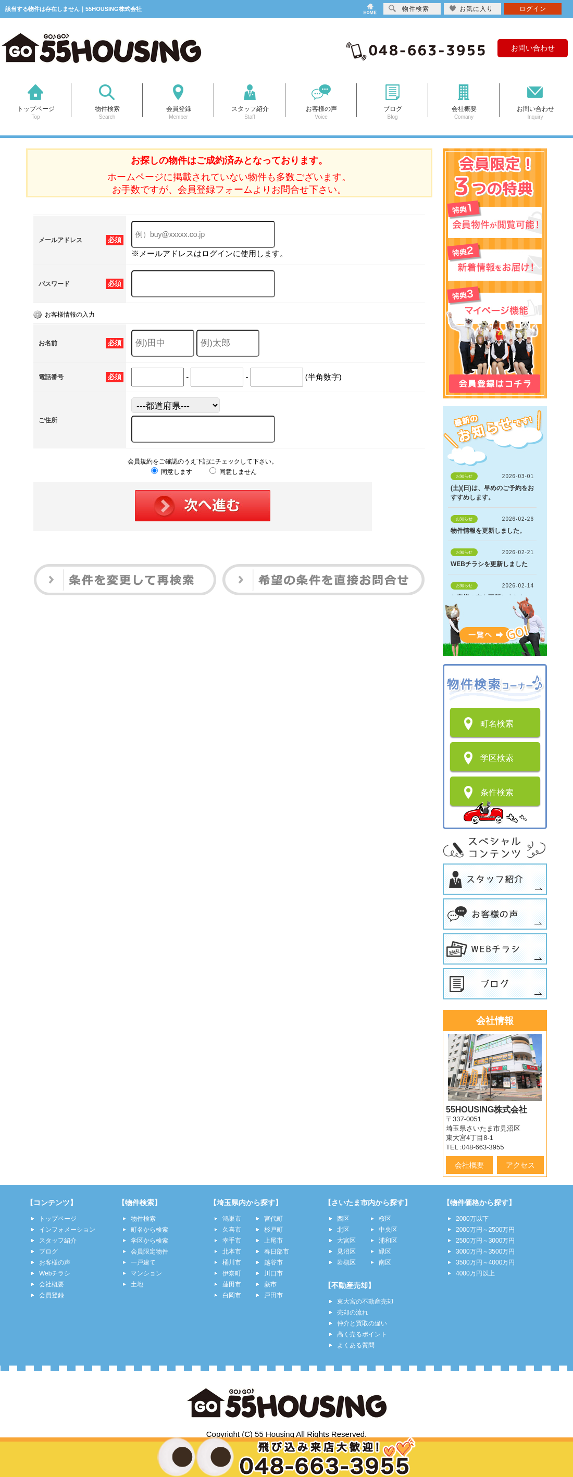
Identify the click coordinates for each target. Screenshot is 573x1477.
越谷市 (273, 1262)
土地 (137, 1284)
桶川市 (231, 1262)
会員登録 (51, 1295)
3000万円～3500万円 (485, 1251)
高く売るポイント (362, 1334)
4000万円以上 (475, 1273)
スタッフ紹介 (58, 1240)
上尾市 (273, 1240)
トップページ (58, 1218)
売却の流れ (352, 1312)
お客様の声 (54, 1262)
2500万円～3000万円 (485, 1240)
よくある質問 (356, 1345)
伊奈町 (231, 1273)
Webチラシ (54, 1273)
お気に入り (471, 8)
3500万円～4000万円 (485, 1262)
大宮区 (346, 1240)
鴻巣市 (231, 1218)
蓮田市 (231, 1284)
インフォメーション (67, 1229)
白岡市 (231, 1295)
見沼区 (346, 1251)
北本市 (231, 1251)
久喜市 (231, 1229)
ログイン (532, 8)
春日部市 (276, 1251)
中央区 (388, 1229)
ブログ (48, 1251)
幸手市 (231, 1240)
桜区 (385, 1218)
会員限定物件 (149, 1251)
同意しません (233, 471)
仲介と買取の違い (362, 1323)
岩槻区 (346, 1262)
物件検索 (143, 1218)
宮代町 (273, 1218)
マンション (146, 1273)
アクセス (520, 1165)
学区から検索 (149, 1240)
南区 (385, 1262)
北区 (343, 1229)
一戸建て (143, 1262)
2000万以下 (472, 1218)
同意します (171, 471)
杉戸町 (273, 1229)
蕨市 (270, 1284)
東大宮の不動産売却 (365, 1301)
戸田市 (273, 1295)
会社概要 (469, 1165)
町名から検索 (149, 1229)
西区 (343, 1218)
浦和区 (388, 1240)
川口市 (273, 1273)
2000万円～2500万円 (485, 1229)
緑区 (385, 1251)
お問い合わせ (533, 48)
